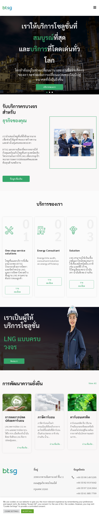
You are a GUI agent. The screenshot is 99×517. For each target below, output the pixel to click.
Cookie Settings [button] (11, 511)
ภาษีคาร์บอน (46, 417)
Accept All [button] (27, 511)
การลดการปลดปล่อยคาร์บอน (15, 419)
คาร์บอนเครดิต (80, 417)
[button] (46, 92)
